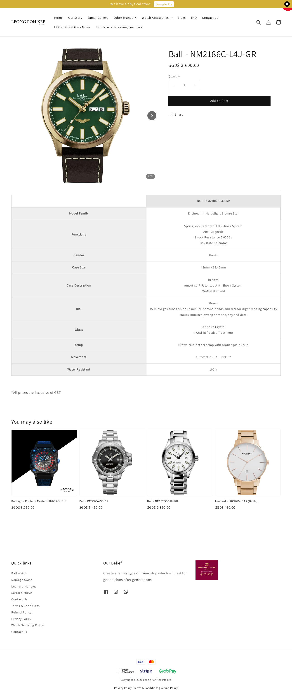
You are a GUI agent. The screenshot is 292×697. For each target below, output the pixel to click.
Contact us (19, 632)
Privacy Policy (21, 619)
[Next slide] (151, 115)
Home (58, 18)
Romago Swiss (21, 580)
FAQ (194, 18)
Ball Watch (19, 573)
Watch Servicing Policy (27, 625)
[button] (259, 22)
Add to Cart (219, 100)
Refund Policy (21, 612)
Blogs (182, 18)
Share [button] (176, 114)
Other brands (123, 18)
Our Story (75, 18)
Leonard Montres (23, 586)
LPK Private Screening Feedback (119, 27)
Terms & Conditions (25, 606)
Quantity (174, 76)
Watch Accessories (155, 18)
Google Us (163, 4)
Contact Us (210, 18)
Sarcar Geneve (97, 18)
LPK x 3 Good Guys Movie (72, 27)
